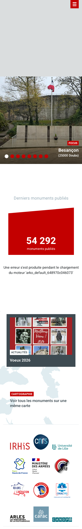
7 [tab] (40, 156)
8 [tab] (45, 156)
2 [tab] (11, 156)
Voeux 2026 (20, 360)
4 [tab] (23, 156)
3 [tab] (17, 156)
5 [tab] (28, 156)
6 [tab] (34, 156)
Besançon (68, 150)
